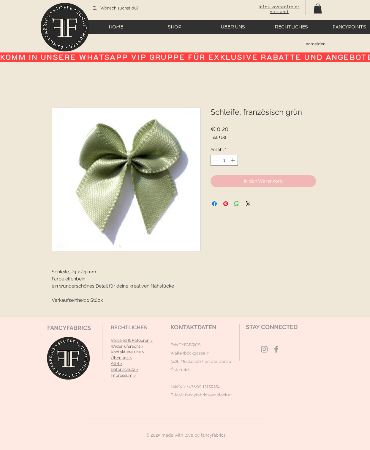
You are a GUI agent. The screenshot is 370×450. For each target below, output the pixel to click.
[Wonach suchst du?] (123, 8)
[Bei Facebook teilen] (214, 203)
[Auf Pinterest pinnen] (225, 203)
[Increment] (233, 160)
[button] (318, 8)
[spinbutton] (224, 160)
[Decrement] (215, 160)
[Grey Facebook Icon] (276, 349)
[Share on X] (248, 203)
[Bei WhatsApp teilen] (237, 203)
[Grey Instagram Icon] (264, 349)
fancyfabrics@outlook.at (208, 394)
